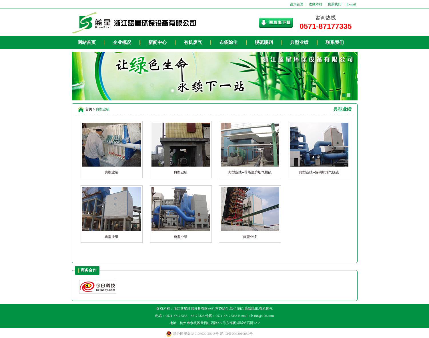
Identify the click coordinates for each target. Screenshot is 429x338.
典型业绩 (299, 42)
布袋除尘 (228, 42)
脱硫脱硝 (264, 42)
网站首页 (86, 42)
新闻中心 (157, 42)
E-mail (351, 4)
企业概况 (122, 42)
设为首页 (297, 4)
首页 (88, 109)
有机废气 (193, 42)
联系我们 (334, 4)
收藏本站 (315, 4)
